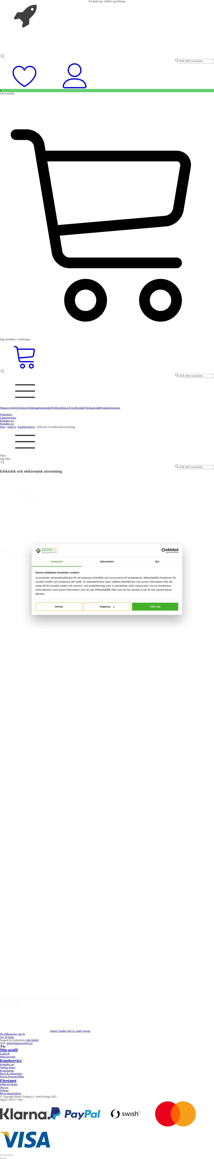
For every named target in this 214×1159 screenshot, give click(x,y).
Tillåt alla (155, 606)
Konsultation (7, 1070)
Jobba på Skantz (8, 1084)
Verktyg (11, 427)
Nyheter (4, 1090)
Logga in (5, 1053)
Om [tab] (157, 561)
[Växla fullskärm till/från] (4, 1155)
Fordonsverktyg (26, 427)
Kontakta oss (7, 420)
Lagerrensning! (8, 417)
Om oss (4, 1087)
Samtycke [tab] (57, 561)
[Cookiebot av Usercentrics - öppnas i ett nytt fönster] (164, 550)
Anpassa (107, 606)
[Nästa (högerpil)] (4, 1158)
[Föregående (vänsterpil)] (1, 1158)
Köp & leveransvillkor (12, 1076)
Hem (2, 427)
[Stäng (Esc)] (11, 1155)
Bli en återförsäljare (10, 1093)
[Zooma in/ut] (1, 1155)
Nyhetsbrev (6, 414)
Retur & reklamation (11, 1073)
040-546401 (32, 1040)
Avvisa (59, 606)
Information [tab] (107, 561)
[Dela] (8, 1155)
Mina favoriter (8, 1056)
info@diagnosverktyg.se (20, 1043)
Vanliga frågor (7, 1067)
